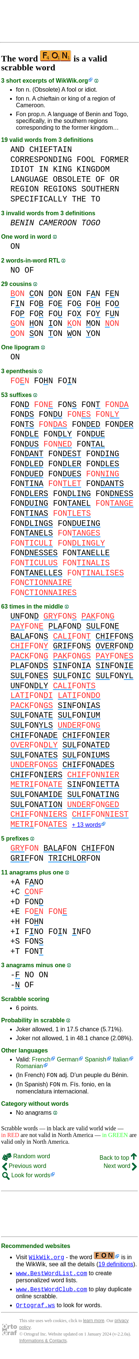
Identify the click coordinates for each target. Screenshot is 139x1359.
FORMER (114, 159)
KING (62, 169)
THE (79, 199)
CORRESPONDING (41, 159)
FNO (33, 882)
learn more (93, 1327)
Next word (120, 1169)
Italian (121, 1060)
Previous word (24, 1169)
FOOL (86, 159)
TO (95, 199)
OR (114, 179)
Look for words (26, 1178)
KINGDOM (93, 169)
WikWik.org (72, 80)
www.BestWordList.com (51, 1277)
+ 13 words (86, 825)
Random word (26, 1159)
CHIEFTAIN (50, 149)
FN (93, 293)
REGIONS (59, 189)
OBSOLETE (72, 179)
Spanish (95, 1060)
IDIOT (22, 169)
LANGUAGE (29, 179)
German (68, 1060)
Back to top (118, 1161)
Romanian (29, 1067)
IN (44, 169)
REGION (24, 189)
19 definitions (115, 1267)
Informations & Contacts (43, 1347)
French (41, 1060)
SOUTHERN (100, 189)
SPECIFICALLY (38, 199)
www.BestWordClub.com (51, 1294)
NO (15, 270)
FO (36, 303)
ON (15, 246)
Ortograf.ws (35, 1311)
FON (43, 380)
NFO (81, 932)
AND (17, 149)
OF (100, 179)
